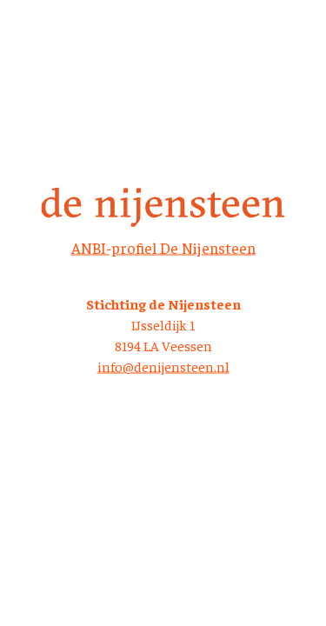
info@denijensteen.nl (163, 366)
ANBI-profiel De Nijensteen (163, 247)
